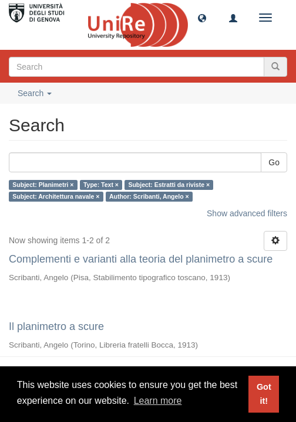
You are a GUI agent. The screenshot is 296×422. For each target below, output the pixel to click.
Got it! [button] (264, 394)
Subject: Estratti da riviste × (169, 184)
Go (274, 162)
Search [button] (35, 93)
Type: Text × (101, 184)
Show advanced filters (247, 213)
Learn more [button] (158, 401)
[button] (202, 18)
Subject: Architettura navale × (55, 196)
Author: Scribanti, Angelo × (149, 196)
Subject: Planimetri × (42, 184)
